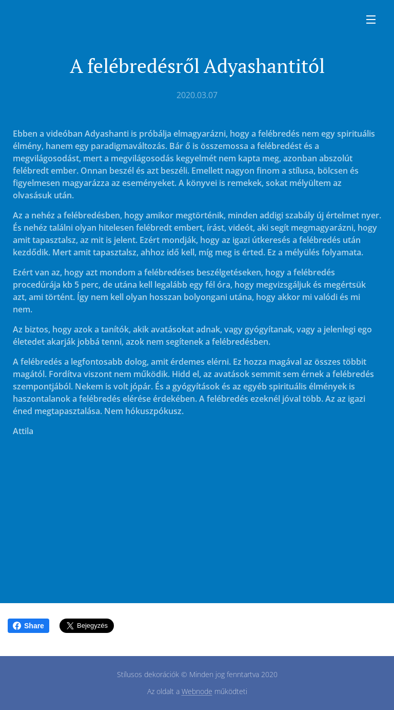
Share (28, 626)
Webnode (197, 691)
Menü (371, 19)
